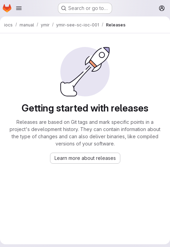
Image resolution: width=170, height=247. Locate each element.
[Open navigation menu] (18, 8)
